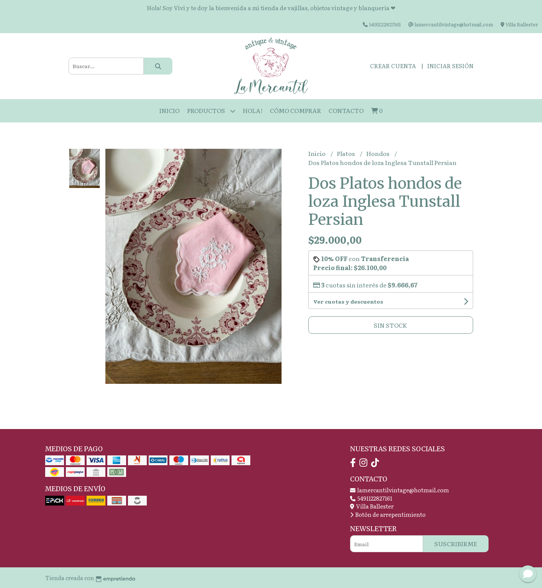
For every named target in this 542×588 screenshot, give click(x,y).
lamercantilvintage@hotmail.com (399, 490)
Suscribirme (455, 543)
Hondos (378, 153)
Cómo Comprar (295, 110)
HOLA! (252, 110)
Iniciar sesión (450, 65)
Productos (211, 110)
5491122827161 (371, 498)
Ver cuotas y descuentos (348, 301)
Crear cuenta (393, 65)
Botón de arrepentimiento (388, 514)
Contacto (346, 110)
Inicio (169, 110)
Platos (346, 153)
